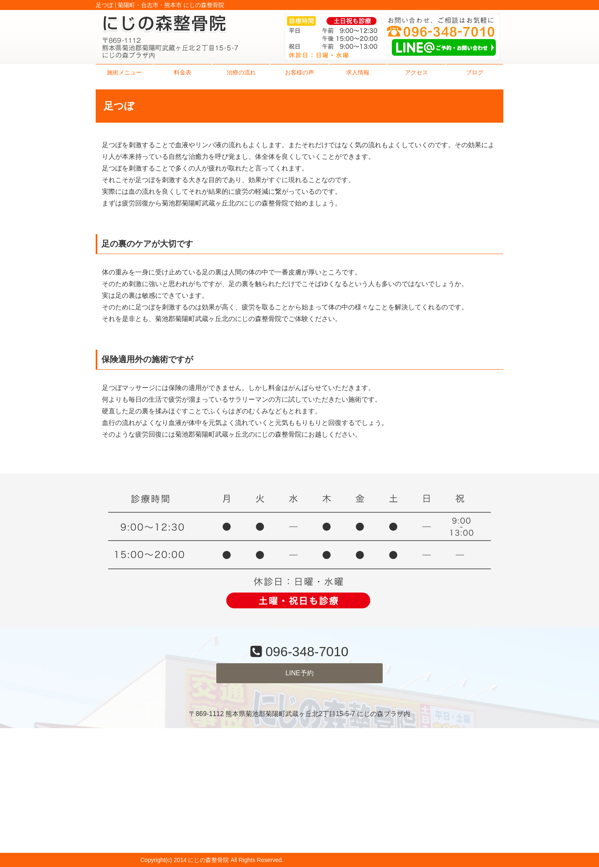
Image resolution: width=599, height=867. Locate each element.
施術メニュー (124, 72)
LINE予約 (299, 673)
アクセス (416, 72)
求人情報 (357, 72)
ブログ (474, 72)
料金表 (182, 72)
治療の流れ (241, 72)
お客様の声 (299, 72)
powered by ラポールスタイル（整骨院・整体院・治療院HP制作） (372, 860)
